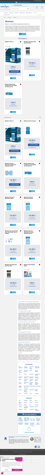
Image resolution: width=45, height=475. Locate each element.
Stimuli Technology (37, 410)
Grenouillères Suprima (37, 375)
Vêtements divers (31, 380)
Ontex (36, 400)
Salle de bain (32, 389)
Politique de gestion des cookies (18, 451)
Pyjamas (20, 389)
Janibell (20, 406)
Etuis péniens (20, 383)
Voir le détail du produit (32, 66)
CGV (9, 450)
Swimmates (32, 409)
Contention (37, 393)
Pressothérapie (37, 386)
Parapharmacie (32, 386)
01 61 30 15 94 (18, 5)
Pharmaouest (32, 406)
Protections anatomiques (37, 367)
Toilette (25, 374)
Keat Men (26, 393)
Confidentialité (12, 450)
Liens (1, 450)
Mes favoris (39, 14)
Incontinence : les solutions (24, 450)
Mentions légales (5, 450)
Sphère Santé (20, 403)
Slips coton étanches (32, 377)
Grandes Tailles (36, 390)
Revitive (36, 406)
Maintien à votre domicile (26, 390)
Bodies (20, 379)
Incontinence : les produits (33, 450)
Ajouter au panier (15, 71)
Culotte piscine (36, 380)
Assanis (36, 402)
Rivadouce (20, 409)
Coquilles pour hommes (20, 371)
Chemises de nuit (26, 380)
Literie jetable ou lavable (36, 383)
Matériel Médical (20, 386)
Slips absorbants (21, 367)
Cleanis (25, 404)
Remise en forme (21, 377)
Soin (19, 374)
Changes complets (25, 367)
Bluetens (20, 404)
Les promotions (6, 14)
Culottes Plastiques (37, 377)
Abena (31, 400)
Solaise (25, 402)
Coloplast (36, 404)
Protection (31, 374)
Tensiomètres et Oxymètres (26, 387)
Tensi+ (31, 393)
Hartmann (25, 400)
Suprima (31, 402)
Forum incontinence (41, 450)
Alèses (31, 370)
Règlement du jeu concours (27, 451)
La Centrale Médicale (26, 407)
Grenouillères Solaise (26, 377)
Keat (19, 393)
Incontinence (17, 450)
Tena (19, 400)
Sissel (25, 409)
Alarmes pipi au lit (26, 383)
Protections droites (26, 371)
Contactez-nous (38, 0)
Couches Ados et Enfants (31, 383)
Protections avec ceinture (32, 367)
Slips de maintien (36, 371)
